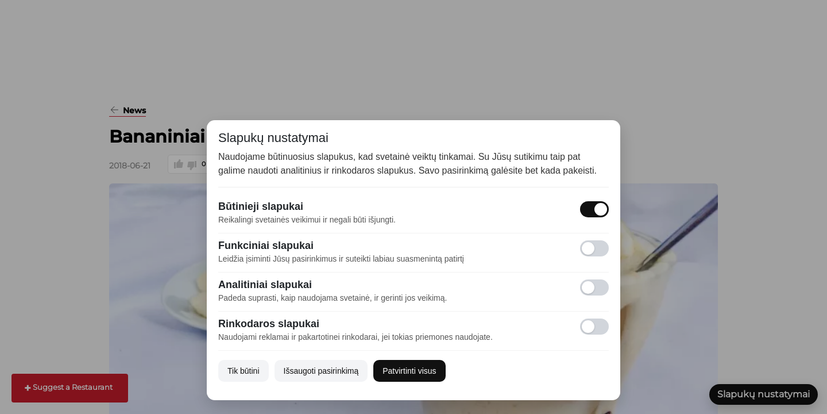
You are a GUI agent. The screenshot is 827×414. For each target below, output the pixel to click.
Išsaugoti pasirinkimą (321, 370)
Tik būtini (243, 370)
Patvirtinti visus (409, 370)
